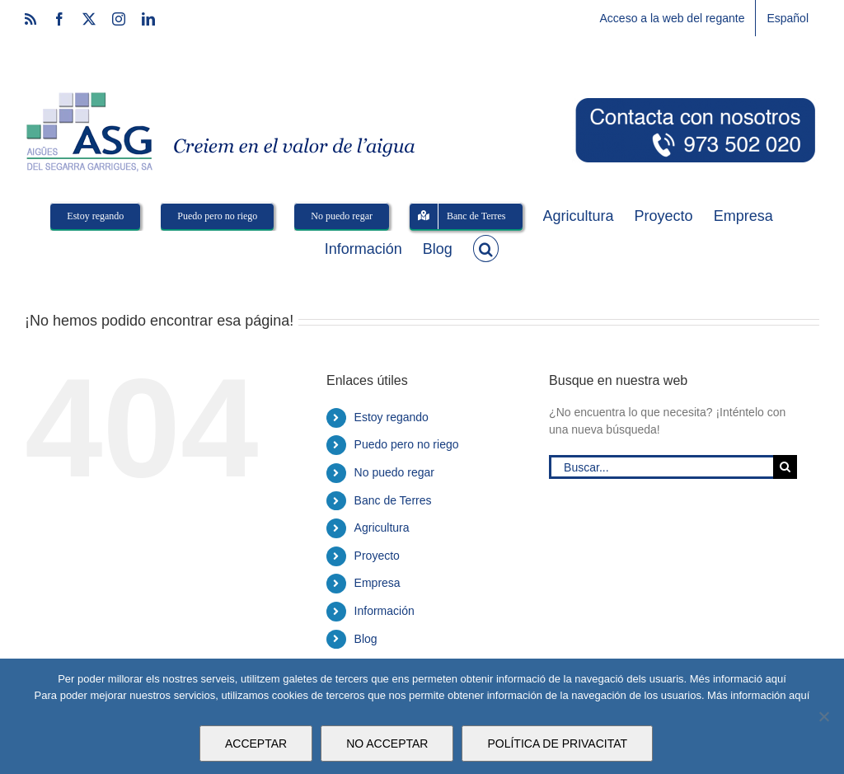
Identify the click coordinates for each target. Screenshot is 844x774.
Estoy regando (391, 417)
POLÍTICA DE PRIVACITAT (557, 743)
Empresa (377, 582)
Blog (365, 638)
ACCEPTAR (256, 743)
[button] (486, 247)
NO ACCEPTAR (387, 743)
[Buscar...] (661, 467)
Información (384, 610)
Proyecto (377, 555)
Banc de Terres (393, 500)
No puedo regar (394, 472)
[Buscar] (785, 467)
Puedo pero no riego (406, 444)
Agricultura (382, 527)
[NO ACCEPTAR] (823, 716)
